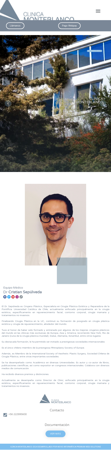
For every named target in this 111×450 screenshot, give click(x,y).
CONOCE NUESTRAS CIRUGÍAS (94, 50)
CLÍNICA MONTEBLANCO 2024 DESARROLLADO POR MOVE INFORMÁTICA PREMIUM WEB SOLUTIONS (55, 447)
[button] (98, 11)
